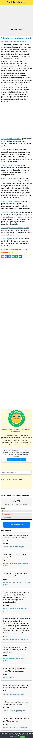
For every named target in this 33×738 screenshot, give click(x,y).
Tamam (22, 736)
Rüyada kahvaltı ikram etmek (16, 38)
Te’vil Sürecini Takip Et (16, 460)
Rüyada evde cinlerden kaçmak (14, 547)
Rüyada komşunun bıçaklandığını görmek (14, 660)
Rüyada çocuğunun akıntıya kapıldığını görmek (16, 584)
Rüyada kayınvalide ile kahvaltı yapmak (15, 228)
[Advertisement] (16, 17)
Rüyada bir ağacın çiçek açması (14, 711)
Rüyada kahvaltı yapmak (9, 178)
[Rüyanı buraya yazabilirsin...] (16, 472)
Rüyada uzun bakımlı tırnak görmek (15, 727)
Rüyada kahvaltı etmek (9, 201)
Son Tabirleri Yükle (16, 525)
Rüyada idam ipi (8, 677)
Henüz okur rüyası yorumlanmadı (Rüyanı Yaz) (15, 41)
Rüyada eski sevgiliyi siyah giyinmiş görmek (15, 565)
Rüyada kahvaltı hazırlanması (11, 165)
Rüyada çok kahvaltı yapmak (11, 212)
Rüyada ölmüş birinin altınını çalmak (15, 639)
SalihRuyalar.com (16, 2)
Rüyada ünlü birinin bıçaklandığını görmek (15, 610)
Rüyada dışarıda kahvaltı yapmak (12, 239)
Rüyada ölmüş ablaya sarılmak (13, 694)
